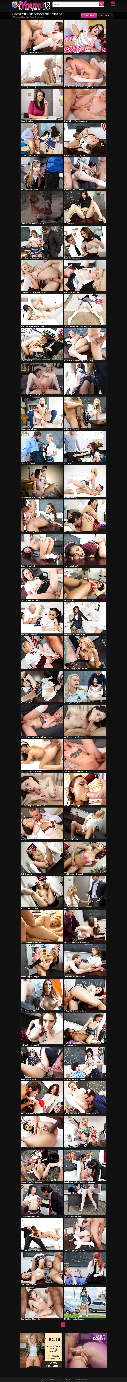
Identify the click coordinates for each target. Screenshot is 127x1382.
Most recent (105, 16)
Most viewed (89, 16)
